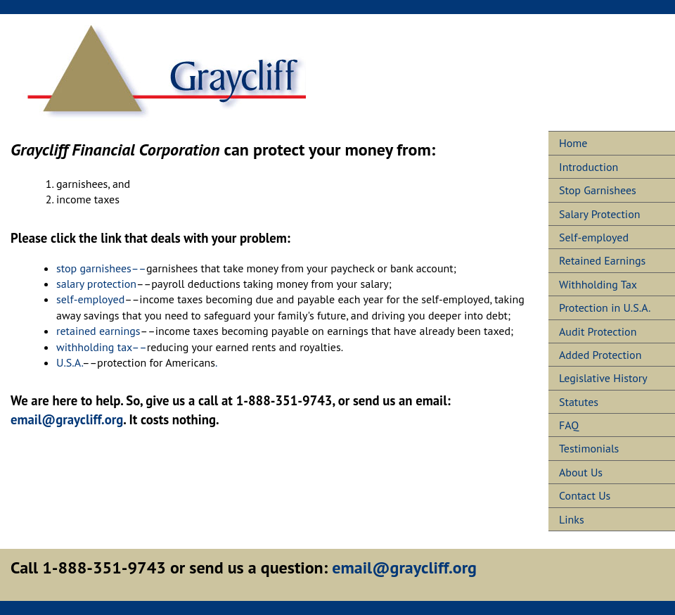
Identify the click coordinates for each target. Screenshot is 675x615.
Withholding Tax (598, 284)
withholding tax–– (101, 347)
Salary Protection (600, 214)
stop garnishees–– (101, 268)
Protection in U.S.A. (604, 307)
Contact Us (584, 495)
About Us (581, 472)
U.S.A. (69, 362)
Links (571, 519)
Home (573, 143)
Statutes (578, 402)
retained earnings (98, 331)
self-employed (90, 299)
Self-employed (594, 237)
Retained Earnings (602, 260)
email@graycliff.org (67, 419)
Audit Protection (597, 331)
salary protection (96, 284)
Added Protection (600, 355)
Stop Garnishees (597, 190)
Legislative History (603, 378)
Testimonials (589, 448)
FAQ (569, 425)
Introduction (588, 167)
